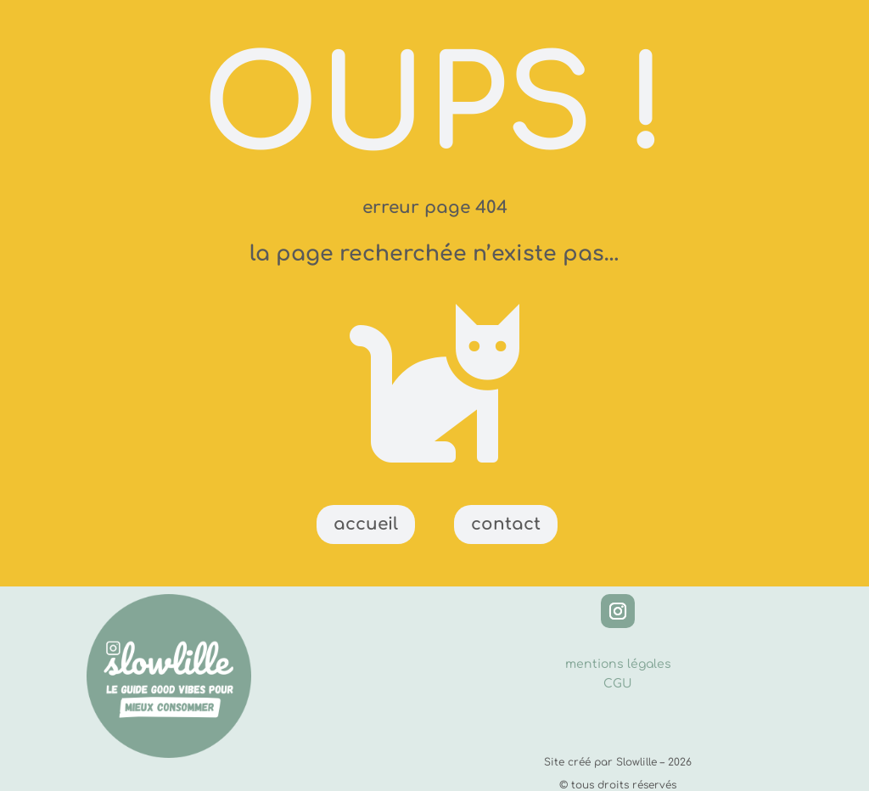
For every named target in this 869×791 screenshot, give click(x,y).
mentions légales (618, 664)
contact (506, 524)
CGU (617, 683)
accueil (366, 524)
